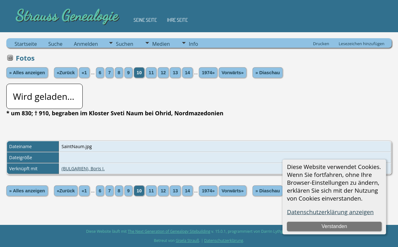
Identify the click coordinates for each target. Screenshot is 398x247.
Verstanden (334, 226)
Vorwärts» (233, 72)
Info (193, 43)
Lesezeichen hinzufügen (361, 43)
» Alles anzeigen (27, 72)
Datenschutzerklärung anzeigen (330, 212)
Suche (55, 43)
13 (175, 72)
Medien (161, 43)
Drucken (321, 43)
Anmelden (86, 43)
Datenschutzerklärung (223, 240)
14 (187, 72)
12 (163, 72)
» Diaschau (267, 72)
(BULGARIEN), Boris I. (83, 169)
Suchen (124, 43)
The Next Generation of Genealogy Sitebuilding (169, 231)
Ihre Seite (177, 20)
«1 (84, 72)
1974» (208, 72)
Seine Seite (145, 20)
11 (151, 72)
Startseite (26, 43)
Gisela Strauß (187, 240)
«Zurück (66, 72)
